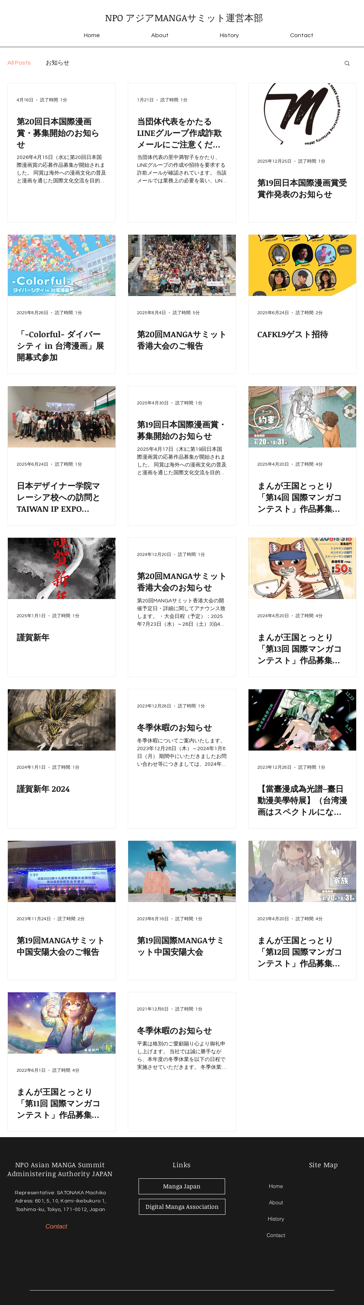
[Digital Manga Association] (182, 1207)
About (276, 1202)
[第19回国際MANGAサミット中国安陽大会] (182, 871)
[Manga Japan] (182, 1186)
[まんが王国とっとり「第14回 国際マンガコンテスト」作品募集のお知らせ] (302, 417)
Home (276, 1186)
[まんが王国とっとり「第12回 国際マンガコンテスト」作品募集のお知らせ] (302, 871)
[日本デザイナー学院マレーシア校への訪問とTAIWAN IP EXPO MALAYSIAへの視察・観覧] (62, 417)
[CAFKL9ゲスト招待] (302, 265)
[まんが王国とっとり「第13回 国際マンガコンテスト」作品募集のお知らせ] (302, 568)
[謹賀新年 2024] (62, 720)
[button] (347, 64)
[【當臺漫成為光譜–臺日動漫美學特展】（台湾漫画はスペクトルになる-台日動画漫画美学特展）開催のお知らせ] (302, 720)
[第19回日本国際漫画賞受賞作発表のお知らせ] (302, 113)
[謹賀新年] (62, 568)
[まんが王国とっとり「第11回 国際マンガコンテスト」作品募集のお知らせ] (62, 1023)
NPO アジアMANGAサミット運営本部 (184, 17)
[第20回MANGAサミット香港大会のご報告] (182, 265)
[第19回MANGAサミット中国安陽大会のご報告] (62, 871)
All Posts (19, 63)
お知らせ (57, 63)
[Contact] (56, 1226)
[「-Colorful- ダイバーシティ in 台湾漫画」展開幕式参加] (62, 265)
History (276, 1218)
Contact (276, 1235)
